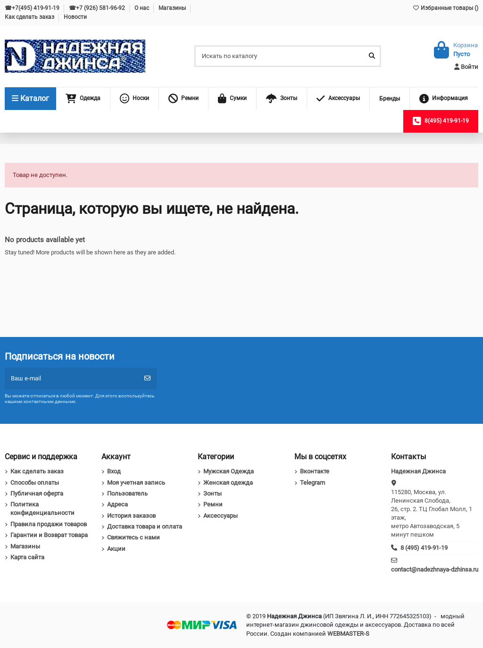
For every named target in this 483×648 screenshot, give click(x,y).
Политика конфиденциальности (42, 508)
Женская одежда (228, 482)
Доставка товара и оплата (144, 526)
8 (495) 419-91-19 (424, 547)
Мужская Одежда (228, 471)
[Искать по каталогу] (372, 56)
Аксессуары (220, 515)
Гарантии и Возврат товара (49, 535)
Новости (75, 17)
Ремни (213, 504)
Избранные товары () (445, 8)
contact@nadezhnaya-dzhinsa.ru (434, 569)
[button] (83, 98)
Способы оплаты (34, 482)
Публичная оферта (36, 493)
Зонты (212, 493)
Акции (116, 548)
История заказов (131, 515)
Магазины (172, 8)
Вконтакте (314, 471)
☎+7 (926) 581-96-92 (97, 8)
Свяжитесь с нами (133, 537)
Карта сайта (27, 557)
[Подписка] (147, 378)
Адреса (117, 504)
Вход (114, 471)
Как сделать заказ (30, 17)
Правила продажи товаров (48, 524)
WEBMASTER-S (348, 633)
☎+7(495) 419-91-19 (33, 8)
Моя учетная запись (136, 482)
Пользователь (127, 493)
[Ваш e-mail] (72, 378)
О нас (142, 8)
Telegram (312, 482)
